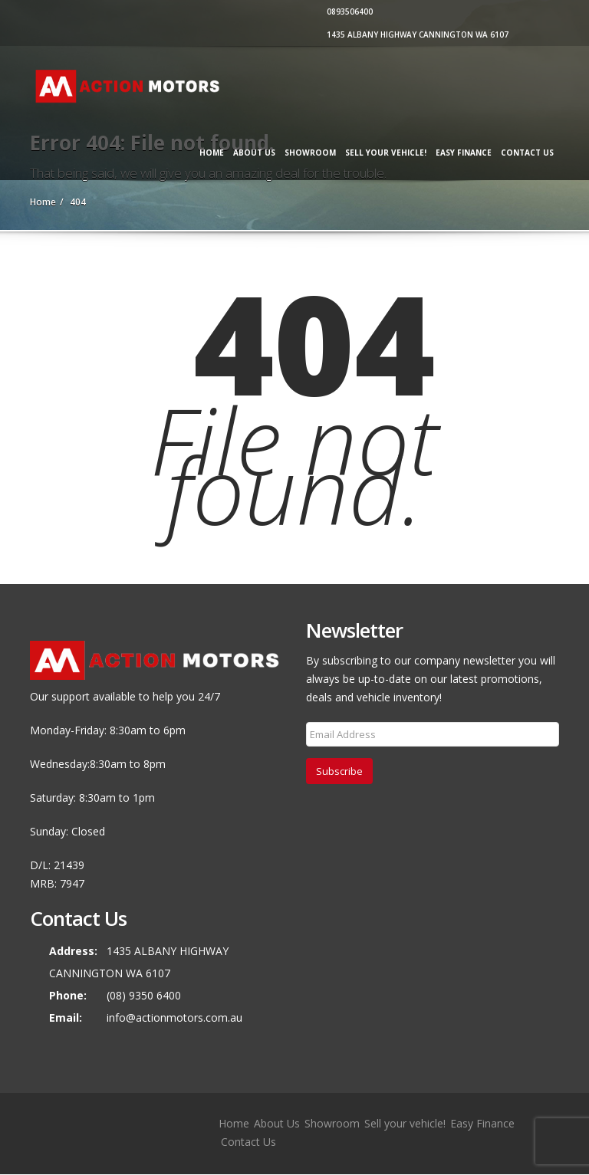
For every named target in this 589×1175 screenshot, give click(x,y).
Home (211, 152)
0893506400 (348, 11)
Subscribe (339, 771)
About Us (254, 152)
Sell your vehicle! (385, 152)
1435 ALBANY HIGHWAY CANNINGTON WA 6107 (415, 34)
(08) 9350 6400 (144, 995)
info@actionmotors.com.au (174, 1017)
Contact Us (527, 152)
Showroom (310, 152)
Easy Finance (464, 152)
